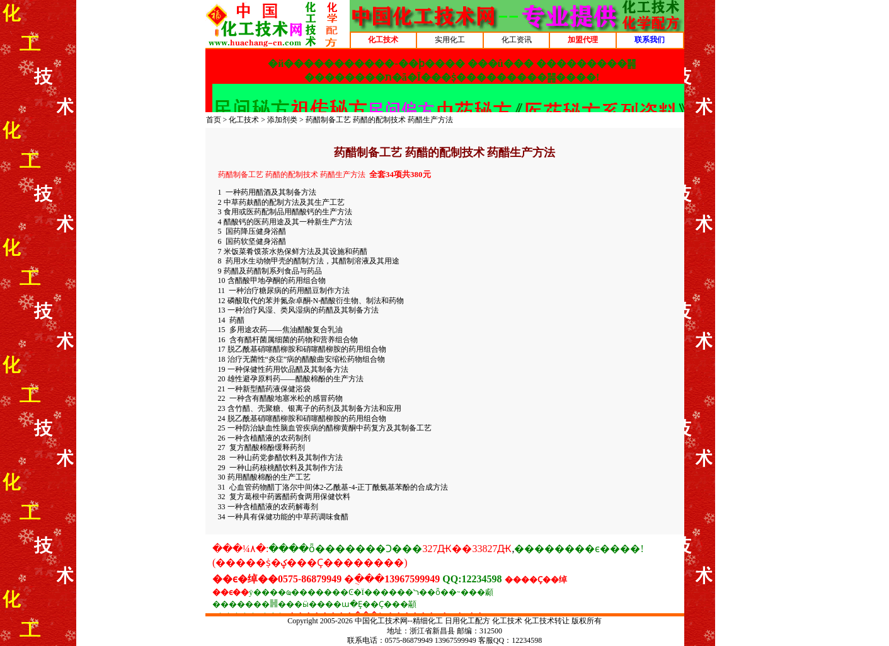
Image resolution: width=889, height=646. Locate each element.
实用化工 (450, 39)
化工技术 (244, 119)
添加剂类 (282, 119)
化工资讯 (517, 39)
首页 (213, 119)
